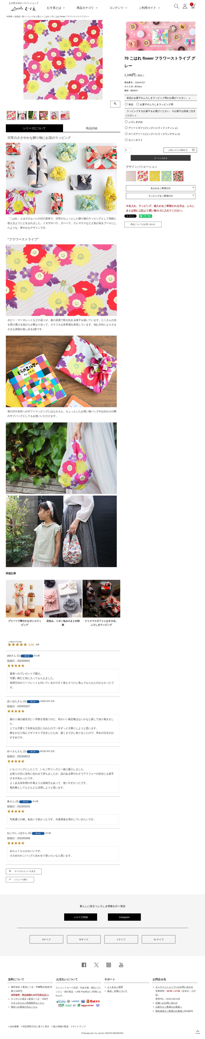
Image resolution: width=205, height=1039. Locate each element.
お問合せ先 (159, 979)
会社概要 (14, 1026)
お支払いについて (67, 979)
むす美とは (54, 7)
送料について (16, 979)
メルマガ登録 (81, 917)
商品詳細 (91, 128)
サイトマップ (79, 1026)
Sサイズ (46, 939)
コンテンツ (116, 7)
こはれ (46, 16)
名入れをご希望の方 (161, 188)
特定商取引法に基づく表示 (36, 1026)
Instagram (124, 917)
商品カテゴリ (85, 7)
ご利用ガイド (147, 7)
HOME (9, 16)
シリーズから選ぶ (33, 16)
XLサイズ (158, 939)
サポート (109, 979)
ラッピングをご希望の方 (160, 196)
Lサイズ (121, 939)
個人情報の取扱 (61, 1026)
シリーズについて (34, 128)
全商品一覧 (19, 16)
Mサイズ (83, 939)
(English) (174, 1011)
